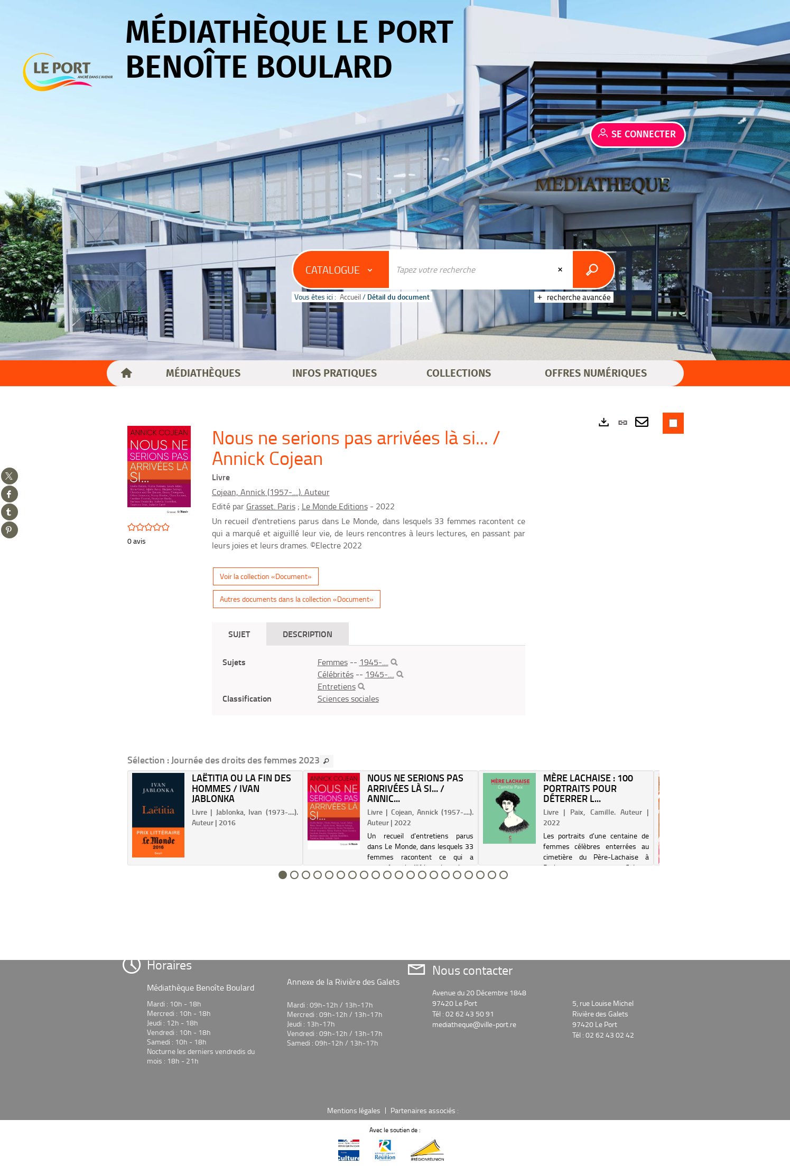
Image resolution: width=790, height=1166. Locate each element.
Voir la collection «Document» (266, 576)
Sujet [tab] (239, 634)
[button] (203, 373)
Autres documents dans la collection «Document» (297, 599)
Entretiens (337, 686)
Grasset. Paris (270, 506)
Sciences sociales (348, 698)
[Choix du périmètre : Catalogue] (341, 269)
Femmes (333, 662)
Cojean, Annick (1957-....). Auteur (271, 492)
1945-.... (373, 662)
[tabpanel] (368, 680)
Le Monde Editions (335, 506)
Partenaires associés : (425, 1110)
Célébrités (336, 674)
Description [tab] (307, 634)
